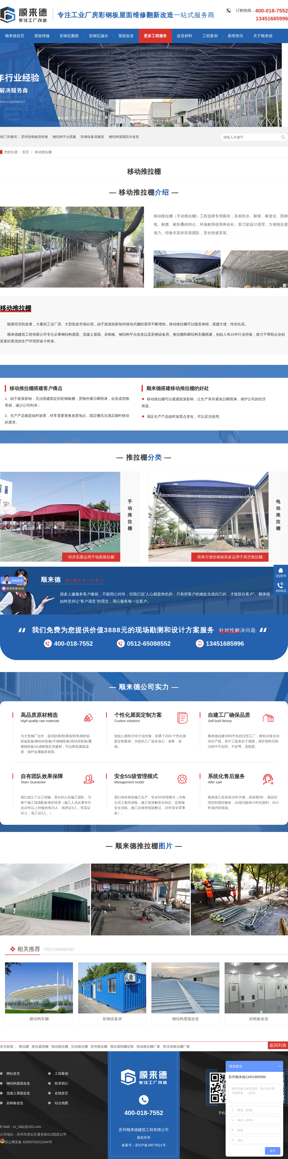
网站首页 (13, 1073)
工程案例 (210, 36)
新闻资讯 (235, 36)
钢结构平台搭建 (64, 137)
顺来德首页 (14, 36)
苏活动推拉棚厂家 (176, 1046)
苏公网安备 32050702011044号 (26, 1142)
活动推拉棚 (79, 1046)
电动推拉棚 (59, 1046)
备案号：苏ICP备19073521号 (144, 1145)
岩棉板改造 (14, 1103)
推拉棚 (24, 1046)
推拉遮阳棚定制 (122, 1046)
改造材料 (184, 36)
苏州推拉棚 (98, 1046)
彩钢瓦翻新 (69, 36)
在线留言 (61, 1093)
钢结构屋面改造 (18, 1083)
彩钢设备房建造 (92, 137)
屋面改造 (126, 36)
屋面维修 (42, 36)
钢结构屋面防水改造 (124, 137)
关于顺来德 (262, 36)
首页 (26, 152)
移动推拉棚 (43, 152)
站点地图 (61, 1103)
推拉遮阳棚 (40, 1046)
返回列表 (278, 1045)
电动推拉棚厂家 (148, 1046)
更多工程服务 (155, 36)
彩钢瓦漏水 (98, 36)
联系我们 (61, 1083)
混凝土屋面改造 (18, 1093)
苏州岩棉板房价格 (34, 137)
